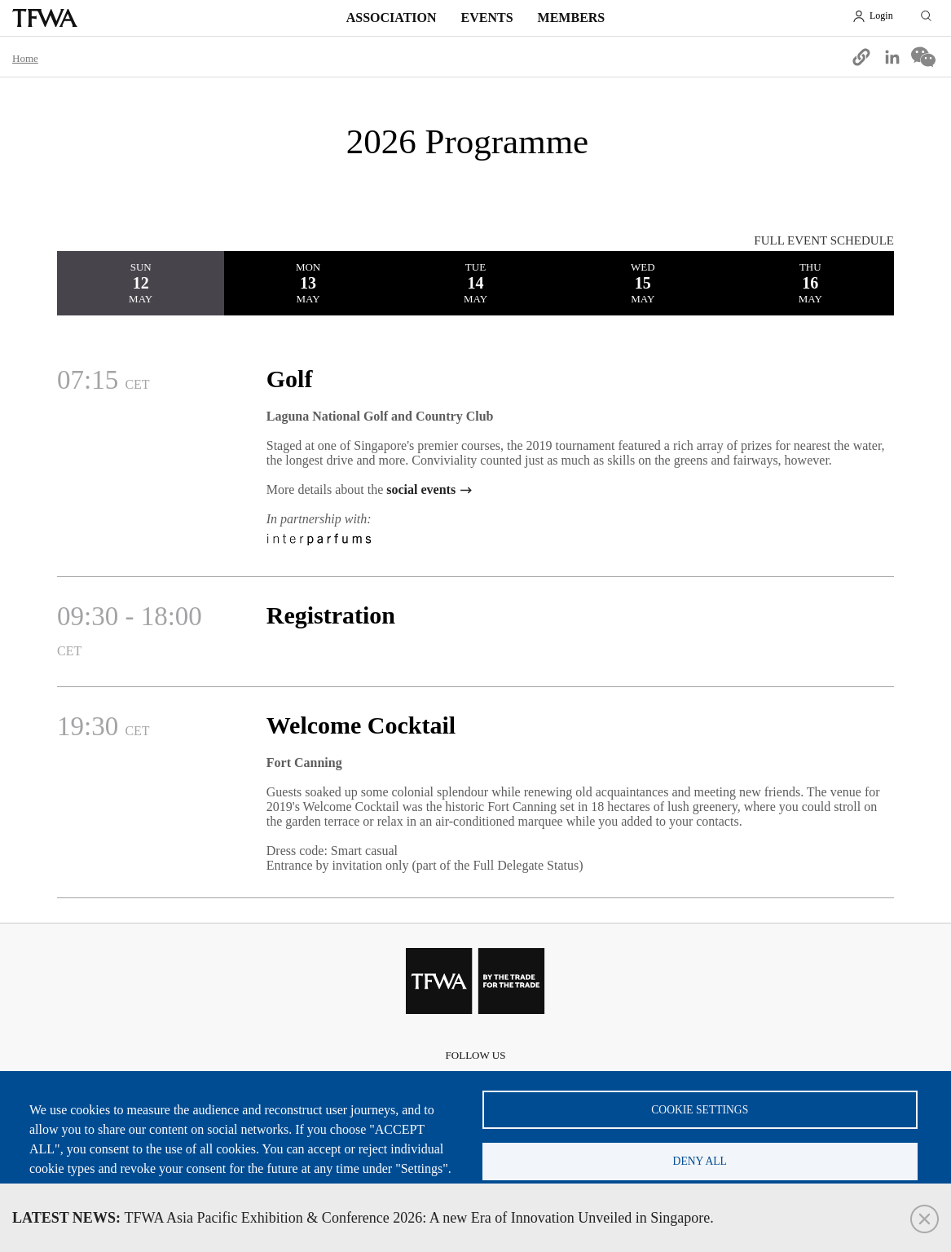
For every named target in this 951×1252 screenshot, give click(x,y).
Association (391, 17)
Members (571, 17)
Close (924, 1219)
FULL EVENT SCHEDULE (824, 240)
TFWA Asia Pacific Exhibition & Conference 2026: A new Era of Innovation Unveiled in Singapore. (363, 1218)
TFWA (44, 18)
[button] (861, 57)
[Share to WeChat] (923, 57)
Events (487, 17)
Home (25, 58)
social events (421, 489)
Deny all (700, 1159)
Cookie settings (699, 1106)
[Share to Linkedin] (892, 57)
